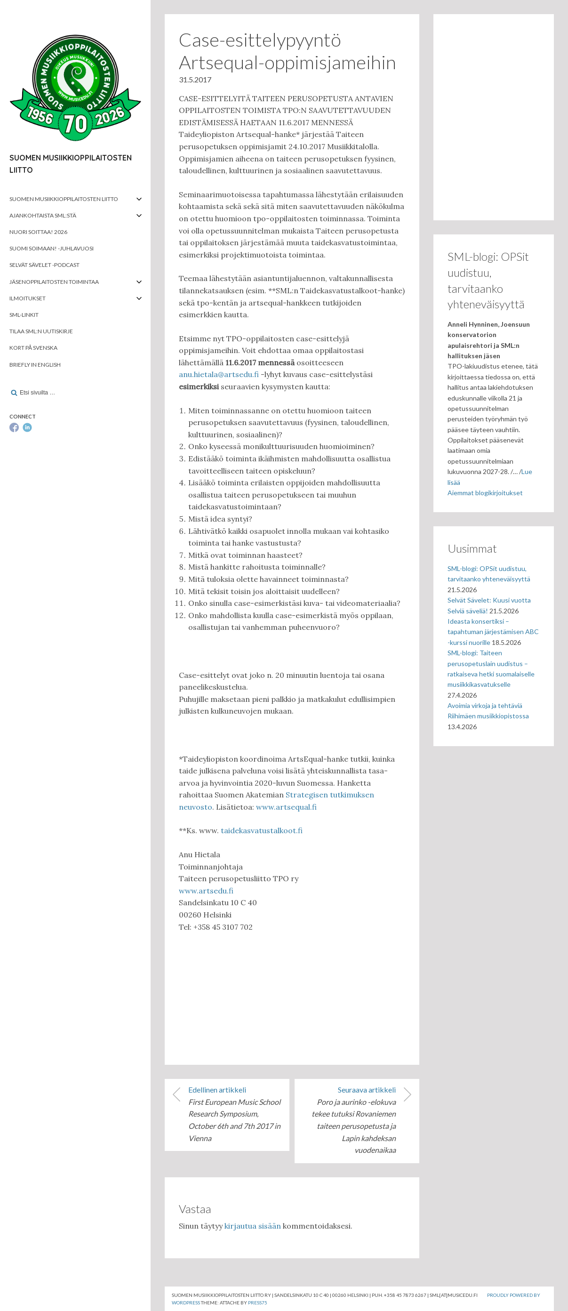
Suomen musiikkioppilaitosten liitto (63, 198)
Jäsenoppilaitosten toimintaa (54, 281)
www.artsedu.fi (206, 890)
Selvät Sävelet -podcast (44, 264)
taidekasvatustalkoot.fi (262, 830)
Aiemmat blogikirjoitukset (485, 493)
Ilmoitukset (27, 298)
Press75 (257, 1302)
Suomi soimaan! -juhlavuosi (51, 248)
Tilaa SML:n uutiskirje (41, 331)
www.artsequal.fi (286, 807)
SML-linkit (24, 314)
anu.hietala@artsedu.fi (219, 374)
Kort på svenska (33, 347)
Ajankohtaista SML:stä (42, 215)
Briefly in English (35, 364)
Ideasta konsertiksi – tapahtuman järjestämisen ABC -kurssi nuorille (493, 631)
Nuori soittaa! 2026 (38, 231)
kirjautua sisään (252, 1226)
